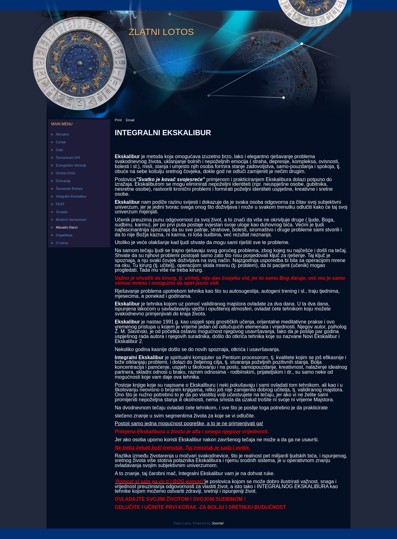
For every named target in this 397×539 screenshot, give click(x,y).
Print (118, 120)
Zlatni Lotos (161, 32)
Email (130, 120)
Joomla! (218, 523)
